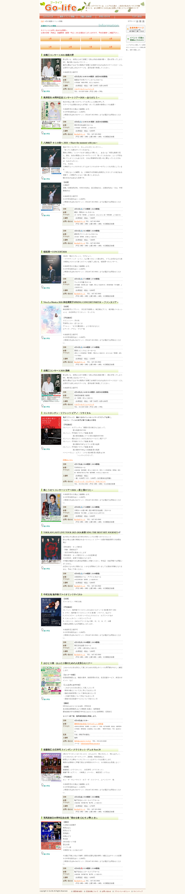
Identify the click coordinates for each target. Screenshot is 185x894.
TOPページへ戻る (130, 16)
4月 (110, 39)
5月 (50, 47)
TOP (42, 21)
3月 (90, 39)
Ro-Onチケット (79, 134)
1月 (50, 39)
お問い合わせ (105, 16)
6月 (70, 47)
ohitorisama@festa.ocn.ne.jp (90, 743)
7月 (90, 47)
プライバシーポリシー (122, 891)
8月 (110, 47)
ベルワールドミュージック (84, 89)
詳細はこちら (68, 460)
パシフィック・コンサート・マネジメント (90, 481)
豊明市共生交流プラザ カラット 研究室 (88, 724)
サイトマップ (138, 891)
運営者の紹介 (77, 891)
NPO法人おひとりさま (82, 741)
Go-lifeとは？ (48, 16)
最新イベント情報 (67, 16)
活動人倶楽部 (86, 16)
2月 (70, 39)
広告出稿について (92, 891)
